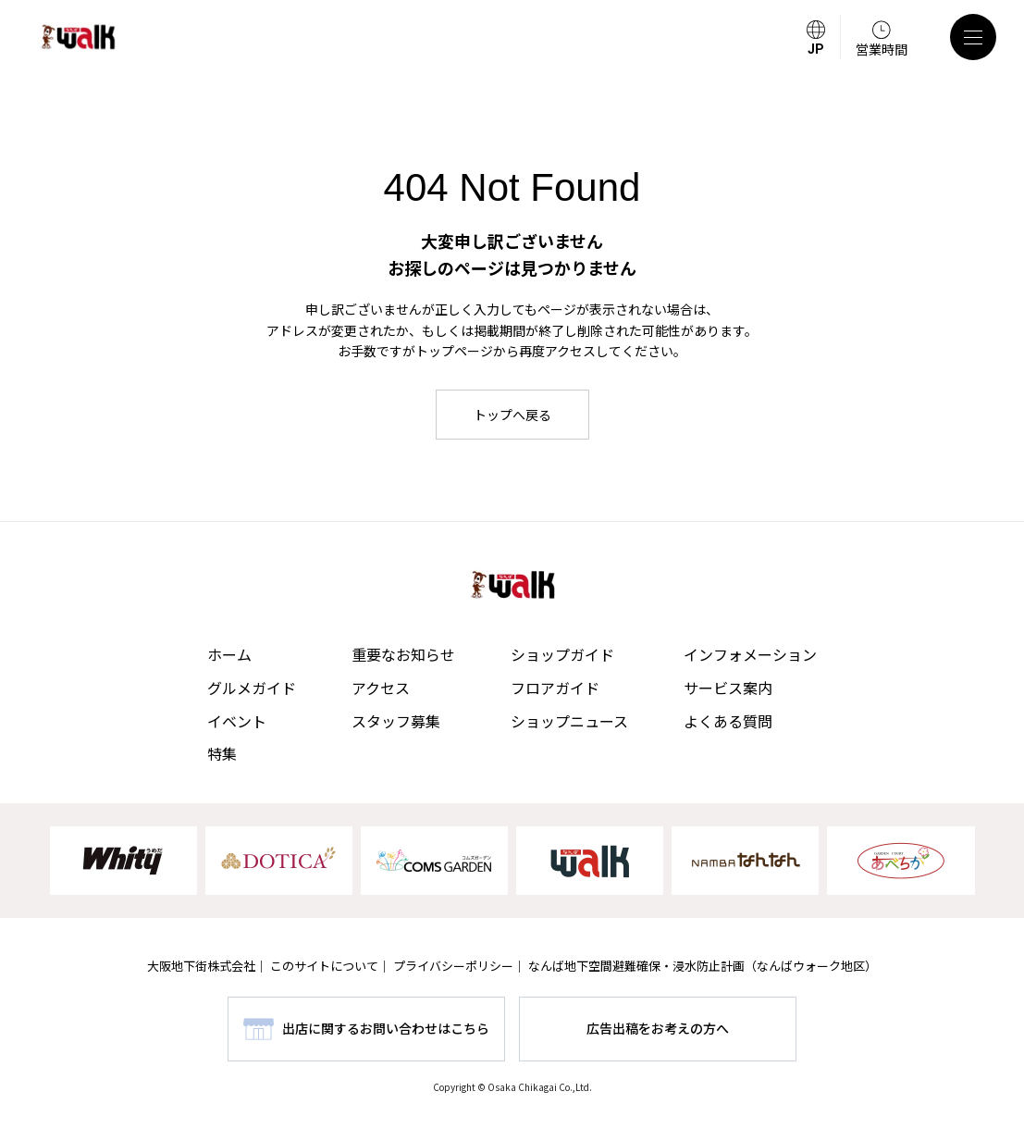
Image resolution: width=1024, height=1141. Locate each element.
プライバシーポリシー (453, 965)
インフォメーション (750, 654)
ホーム (229, 654)
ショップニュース (569, 721)
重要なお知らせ (403, 654)
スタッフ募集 (396, 721)
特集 (222, 753)
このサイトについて (324, 965)
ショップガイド (562, 654)
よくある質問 (728, 721)
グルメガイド (251, 687)
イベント (236, 721)
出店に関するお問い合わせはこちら (385, 1028)
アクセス (381, 687)
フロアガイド (555, 687)
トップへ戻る (512, 414)
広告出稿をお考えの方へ (657, 1028)
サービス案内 (728, 687)
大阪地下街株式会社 (201, 965)
